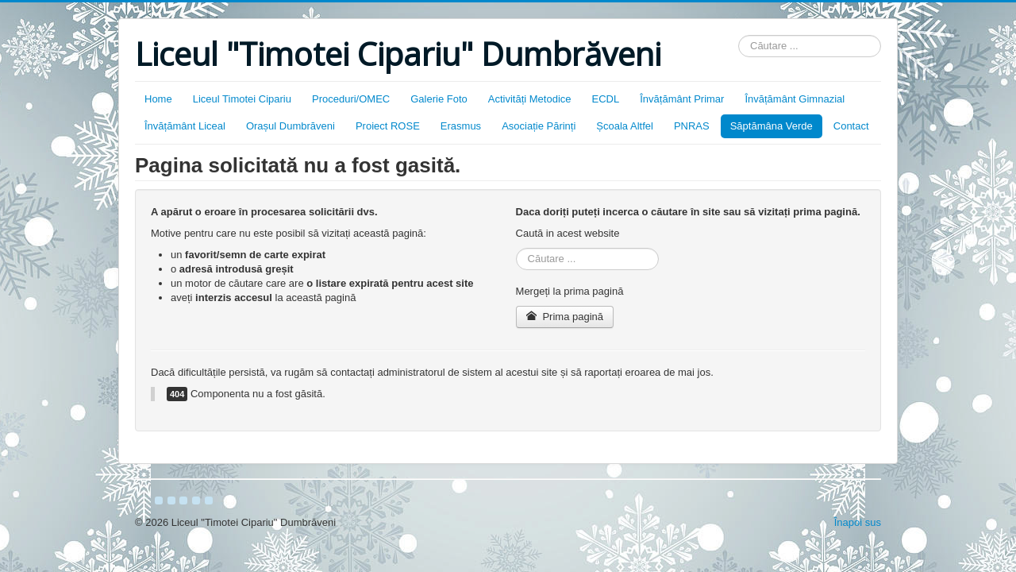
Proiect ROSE (388, 126)
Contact (851, 126)
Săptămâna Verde (771, 126)
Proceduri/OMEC (351, 99)
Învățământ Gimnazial (795, 99)
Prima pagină (564, 317)
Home (158, 99)
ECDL (606, 99)
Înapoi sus (857, 522)
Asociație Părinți (538, 126)
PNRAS (692, 126)
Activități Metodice (530, 99)
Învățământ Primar (682, 99)
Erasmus (461, 126)
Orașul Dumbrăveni (290, 126)
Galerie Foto (439, 99)
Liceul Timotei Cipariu (242, 99)
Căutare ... (738, 35)
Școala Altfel (624, 126)
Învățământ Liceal (184, 126)
